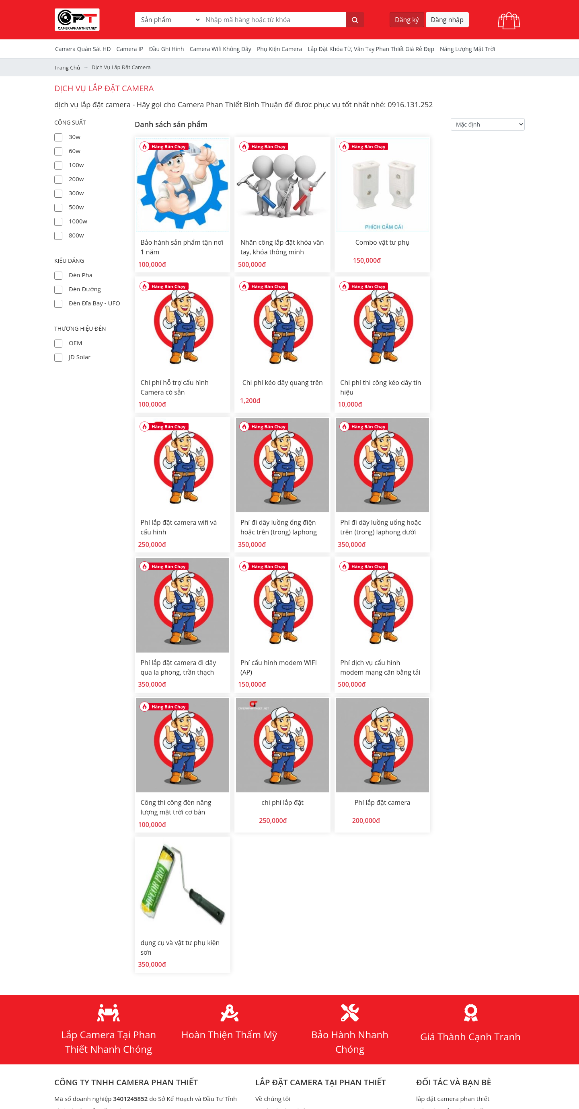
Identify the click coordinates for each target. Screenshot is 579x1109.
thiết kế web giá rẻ (281, 1000)
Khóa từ (427, 939)
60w (74, 150)
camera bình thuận (443, 915)
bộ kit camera (435, 843)
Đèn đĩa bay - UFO (94, 303)
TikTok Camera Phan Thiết (120, 1029)
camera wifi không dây (220, 49)
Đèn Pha (80, 274)
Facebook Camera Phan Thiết (135, 1004)
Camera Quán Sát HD (83, 49)
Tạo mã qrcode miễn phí (450, 988)
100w (76, 164)
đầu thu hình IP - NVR (446, 867)
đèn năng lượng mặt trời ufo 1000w (305, 1048)
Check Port (431, 976)
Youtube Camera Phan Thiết (129, 1017)
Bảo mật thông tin (280, 927)
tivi (420, 951)
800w (76, 235)
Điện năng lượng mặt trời (451, 1036)
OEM (75, 342)
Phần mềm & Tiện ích (285, 1060)
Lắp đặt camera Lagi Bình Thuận (461, 964)
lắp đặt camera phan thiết (452, 807)
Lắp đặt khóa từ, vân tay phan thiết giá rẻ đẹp (371, 49)
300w (76, 192)
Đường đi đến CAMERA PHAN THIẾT (104, 923)
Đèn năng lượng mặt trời (289, 855)
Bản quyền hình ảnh (283, 1072)
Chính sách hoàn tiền (284, 939)
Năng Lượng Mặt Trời (467, 49)
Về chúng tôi (272, 807)
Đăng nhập (447, 19)
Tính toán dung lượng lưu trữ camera (468, 927)
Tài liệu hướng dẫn (281, 843)
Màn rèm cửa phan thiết (450, 819)
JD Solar (79, 356)
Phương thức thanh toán (289, 964)
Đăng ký (407, 19)
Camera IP (130, 49)
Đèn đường (85, 288)
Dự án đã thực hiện (282, 819)
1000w (78, 221)
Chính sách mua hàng (285, 915)
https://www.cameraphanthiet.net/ (138, 991)
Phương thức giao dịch (286, 976)
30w (74, 136)
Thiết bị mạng (435, 1024)
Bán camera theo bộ (283, 867)
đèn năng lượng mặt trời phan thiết (304, 1012)
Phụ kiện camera (279, 49)
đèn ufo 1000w (276, 1024)
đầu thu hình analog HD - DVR (458, 855)
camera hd (431, 831)
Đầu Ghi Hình (166, 49)
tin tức (264, 831)
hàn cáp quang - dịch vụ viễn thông (304, 891)
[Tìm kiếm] (355, 19)
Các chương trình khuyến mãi (296, 879)
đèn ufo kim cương (281, 1036)
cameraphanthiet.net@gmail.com (121, 905)
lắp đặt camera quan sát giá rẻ (297, 988)
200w (76, 178)
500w (76, 207)
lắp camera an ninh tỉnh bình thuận (465, 903)
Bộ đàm (427, 1072)
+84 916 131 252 (111, 886)
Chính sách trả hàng (283, 951)
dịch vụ (265, 903)
